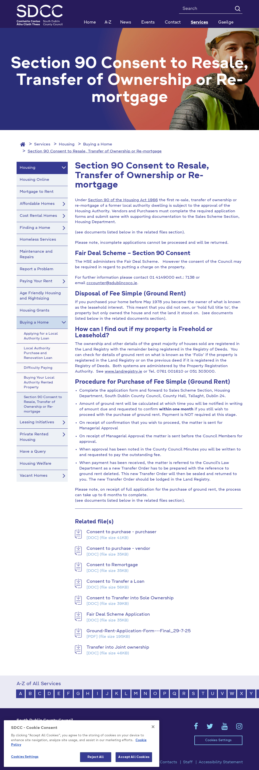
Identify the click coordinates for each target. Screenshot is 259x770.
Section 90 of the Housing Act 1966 (123, 200)
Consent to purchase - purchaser (121, 532)
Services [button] (199, 22)
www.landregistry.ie (123, 372)
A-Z (108, 22)
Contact (173, 22)
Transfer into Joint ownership (117, 647)
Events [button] (148, 22)
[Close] (153, 747)
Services (42, 144)
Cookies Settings (218, 740)
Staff (188, 762)
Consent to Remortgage (112, 565)
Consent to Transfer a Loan (115, 581)
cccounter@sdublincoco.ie (111, 283)
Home (90, 22)
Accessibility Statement (221, 762)
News (125, 22)
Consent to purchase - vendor (118, 548)
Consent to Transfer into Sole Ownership (130, 598)
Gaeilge (226, 22)
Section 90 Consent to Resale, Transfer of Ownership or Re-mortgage (95, 151)
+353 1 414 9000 (34, 739)
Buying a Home (97, 144)
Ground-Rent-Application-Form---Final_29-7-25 (138, 631)
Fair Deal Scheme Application (118, 614)
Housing (66, 144)
